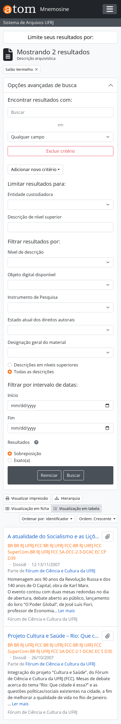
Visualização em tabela (76, 508)
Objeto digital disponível (32, 275)
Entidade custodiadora (30, 194)
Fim (11, 418)
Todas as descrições (34, 372)
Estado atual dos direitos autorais (41, 320)
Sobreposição (27, 453)
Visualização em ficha (27, 508)
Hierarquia (67, 498)
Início (13, 395)
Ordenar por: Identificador (45, 518)
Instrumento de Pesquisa (33, 297)
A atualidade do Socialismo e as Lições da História (54, 536)
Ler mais (66, 611)
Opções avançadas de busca (42, 85)
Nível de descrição (26, 252)
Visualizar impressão (27, 498)
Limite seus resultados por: (60, 37)
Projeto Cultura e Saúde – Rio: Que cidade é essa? (54, 636)
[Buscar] (60, 112)
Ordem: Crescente (95, 518)
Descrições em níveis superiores (46, 365)
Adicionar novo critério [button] (34, 169)
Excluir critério (60, 151)
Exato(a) (22, 460)
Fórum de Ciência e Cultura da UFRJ (60, 571)
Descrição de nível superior (35, 217)
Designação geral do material (37, 342)
